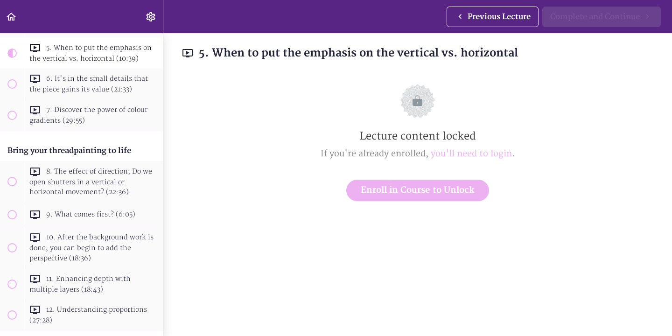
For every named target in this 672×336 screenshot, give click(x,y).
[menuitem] (151, 16)
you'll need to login (471, 153)
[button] (11, 16)
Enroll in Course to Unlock (418, 190)
